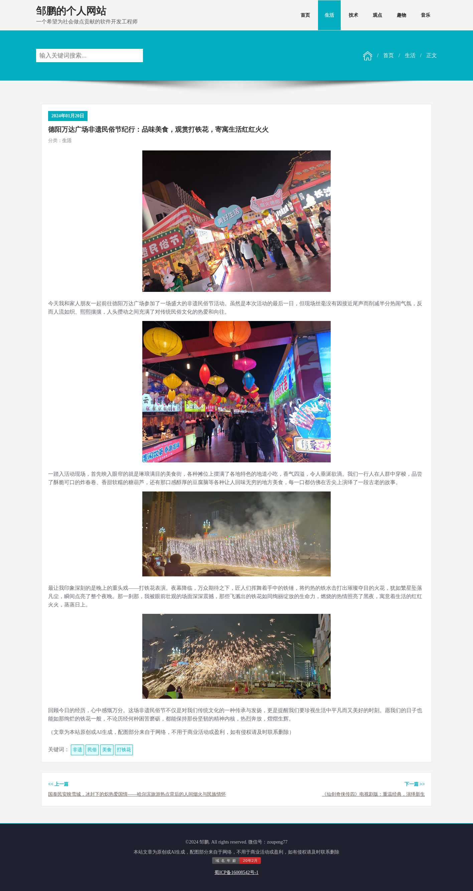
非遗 (77, 749)
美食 (107, 749)
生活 (329, 15)
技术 (353, 15)
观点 (377, 15)
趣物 (401, 15)
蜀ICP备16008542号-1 (236, 872)
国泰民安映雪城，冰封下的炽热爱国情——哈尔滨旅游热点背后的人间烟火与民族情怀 (137, 794)
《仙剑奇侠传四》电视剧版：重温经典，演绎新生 (373, 794)
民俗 (92, 749)
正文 (431, 55)
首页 (305, 15)
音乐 (425, 15)
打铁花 (124, 749)
